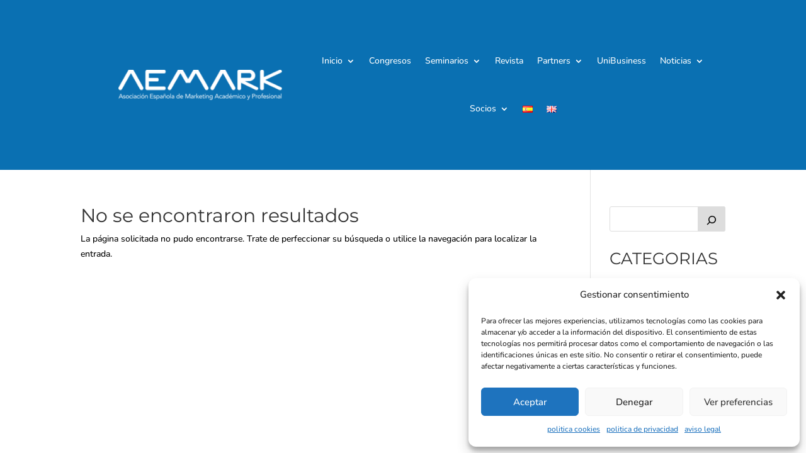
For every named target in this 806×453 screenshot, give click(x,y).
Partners (553, 61)
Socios (483, 109)
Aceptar (530, 402)
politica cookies (573, 429)
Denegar (634, 402)
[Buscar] (711, 219)
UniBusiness (621, 61)
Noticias (675, 61)
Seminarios (446, 61)
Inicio (332, 61)
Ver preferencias (738, 402)
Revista (509, 61)
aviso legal (702, 429)
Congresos (390, 61)
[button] (781, 295)
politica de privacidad (642, 429)
